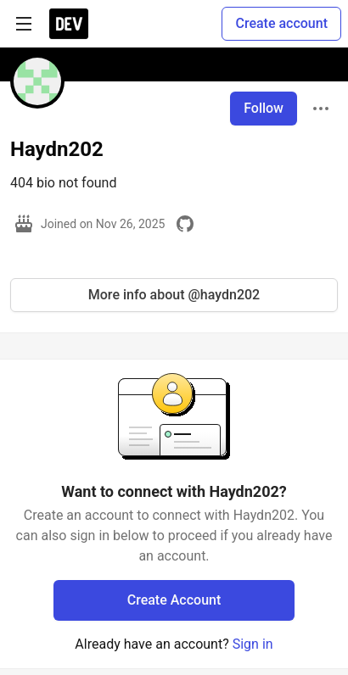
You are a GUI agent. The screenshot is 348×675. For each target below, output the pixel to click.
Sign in (253, 644)
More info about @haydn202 (174, 295)
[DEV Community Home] (69, 24)
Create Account (174, 600)
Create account (281, 23)
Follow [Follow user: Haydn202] (263, 108)
